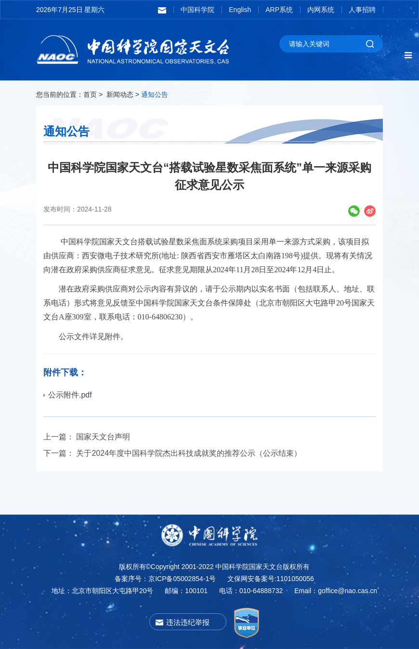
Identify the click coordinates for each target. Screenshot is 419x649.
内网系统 (320, 9)
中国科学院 (197, 9)
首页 (90, 94)
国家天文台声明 (103, 437)
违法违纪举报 (188, 622)
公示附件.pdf (67, 395)
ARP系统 (279, 9)
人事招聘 (362, 9)
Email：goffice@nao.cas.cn (335, 591)
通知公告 (154, 94)
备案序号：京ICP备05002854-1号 (165, 579)
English (240, 9)
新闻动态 (119, 94)
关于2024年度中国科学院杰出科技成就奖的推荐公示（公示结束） (188, 453)
